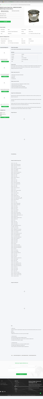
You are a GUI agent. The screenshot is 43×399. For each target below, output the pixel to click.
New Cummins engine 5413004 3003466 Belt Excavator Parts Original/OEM (4, 60)
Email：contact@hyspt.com (4, 384)
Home (7, 1)
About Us (15, 1)
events (24, 1)
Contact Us (20, 1)
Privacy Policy (9, 395)
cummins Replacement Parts (24, 355)
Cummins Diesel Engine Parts (17, 355)
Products (11, 1)
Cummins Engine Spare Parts (32, 355)
